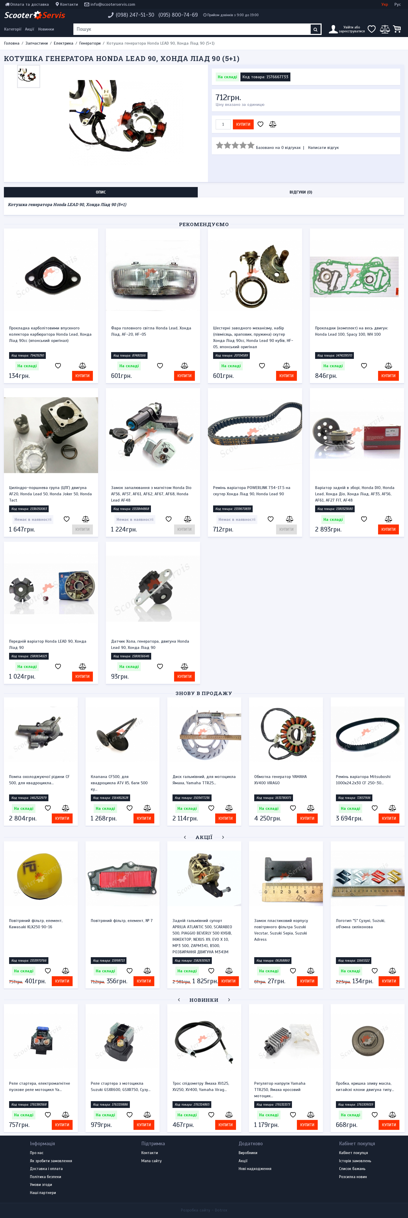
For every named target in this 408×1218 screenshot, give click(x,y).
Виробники (248, 1153)
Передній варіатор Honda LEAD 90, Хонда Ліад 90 (47, 644)
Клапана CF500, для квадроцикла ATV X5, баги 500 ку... (119, 783)
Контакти (69, 4)
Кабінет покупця (353, 1153)
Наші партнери (43, 1193)
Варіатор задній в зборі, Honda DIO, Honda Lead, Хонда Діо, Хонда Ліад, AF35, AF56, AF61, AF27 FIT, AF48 (354, 494)
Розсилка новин (353, 1177)
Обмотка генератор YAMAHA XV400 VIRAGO (280, 780)
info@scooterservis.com (113, 4)
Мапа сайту (151, 1161)
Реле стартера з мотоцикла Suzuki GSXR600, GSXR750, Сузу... (120, 1086)
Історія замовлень (355, 1161)
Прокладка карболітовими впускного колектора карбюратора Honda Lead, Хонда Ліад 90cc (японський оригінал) (50, 334)
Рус (397, 4)
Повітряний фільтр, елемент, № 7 (122, 920)
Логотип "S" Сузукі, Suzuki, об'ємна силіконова (360, 924)
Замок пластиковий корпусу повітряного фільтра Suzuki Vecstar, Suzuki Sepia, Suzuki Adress (281, 930)
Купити (243, 124)
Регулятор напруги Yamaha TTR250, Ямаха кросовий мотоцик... (279, 1090)
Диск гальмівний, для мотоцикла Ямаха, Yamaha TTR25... (204, 780)
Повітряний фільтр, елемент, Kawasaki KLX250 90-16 (35, 924)
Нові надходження (255, 1169)
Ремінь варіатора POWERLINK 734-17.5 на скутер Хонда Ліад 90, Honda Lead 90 (251, 491)
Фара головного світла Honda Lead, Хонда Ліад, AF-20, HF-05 (151, 331)
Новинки (46, 29)
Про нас (36, 1153)
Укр (384, 4)
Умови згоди (41, 1185)
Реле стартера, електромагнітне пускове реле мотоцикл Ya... (39, 1086)
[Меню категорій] (13, 29)
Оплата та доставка (29, 4)
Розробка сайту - (204, 1210)
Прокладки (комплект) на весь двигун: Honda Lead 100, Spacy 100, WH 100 (351, 331)
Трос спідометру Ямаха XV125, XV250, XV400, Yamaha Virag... (201, 1086)
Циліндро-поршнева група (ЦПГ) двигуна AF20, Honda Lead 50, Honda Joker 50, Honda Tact (50, 494)
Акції (29, 29)
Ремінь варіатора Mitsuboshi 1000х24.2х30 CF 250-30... (363, 780)
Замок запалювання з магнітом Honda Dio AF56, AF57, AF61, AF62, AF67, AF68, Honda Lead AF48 (151, 494)
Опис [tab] (101, 192)
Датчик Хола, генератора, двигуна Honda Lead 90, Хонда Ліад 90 (150, 644)
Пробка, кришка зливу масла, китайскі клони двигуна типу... (365, 1086)
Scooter (34, 15)
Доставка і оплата (46, 1169)
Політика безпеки (45, 1177)
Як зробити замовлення (51, 1161)
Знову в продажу (204, 693)
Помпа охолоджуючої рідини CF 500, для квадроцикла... (39, 780)
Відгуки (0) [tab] (301, 192)
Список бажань (352, 1169)
